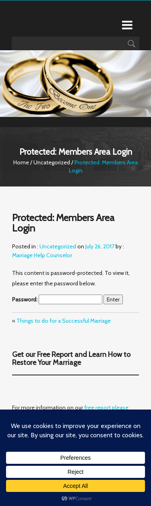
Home (21, 162)
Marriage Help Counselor (42, 255)
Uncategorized (51, 162)
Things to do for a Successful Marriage (64, 320)
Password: (57, 299)
